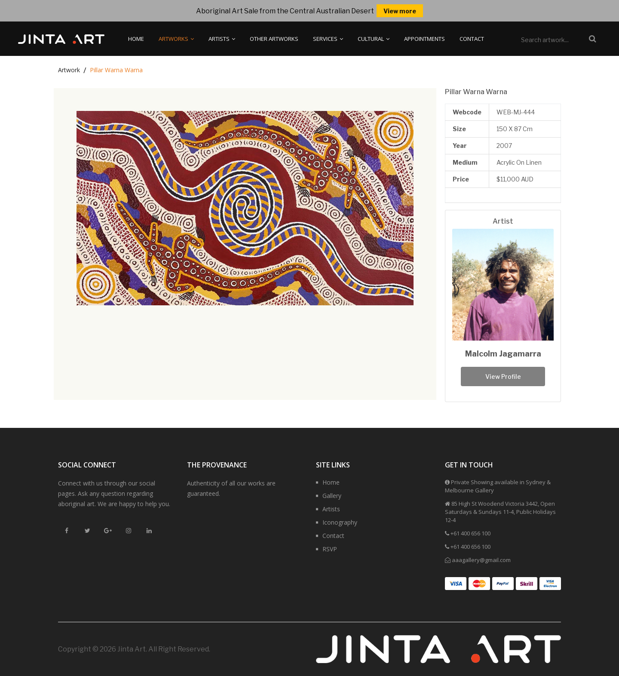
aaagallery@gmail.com (481, 560)
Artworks (176, 39)
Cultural (373, 39)
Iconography (339, 522)
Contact (472, 39)
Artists (221, 39)
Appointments (424, 39)
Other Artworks (274, 39)
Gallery (331, 496)
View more (399, 11)
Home (136, 39)
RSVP (329, 549)
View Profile (503, 376)
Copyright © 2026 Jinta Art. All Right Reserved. (134, 649)
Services (328, 39)
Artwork (69, 70)
